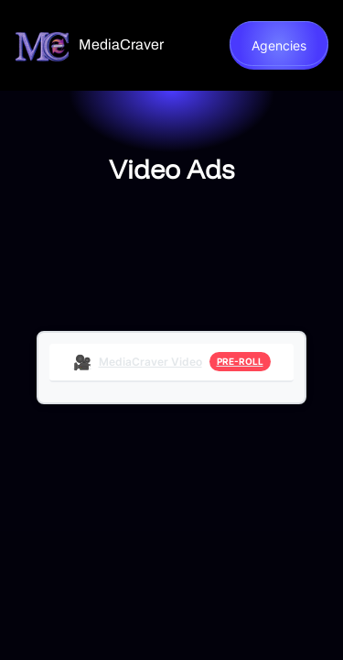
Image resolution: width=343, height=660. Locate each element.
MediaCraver (121, 44)
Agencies (279, 45)
